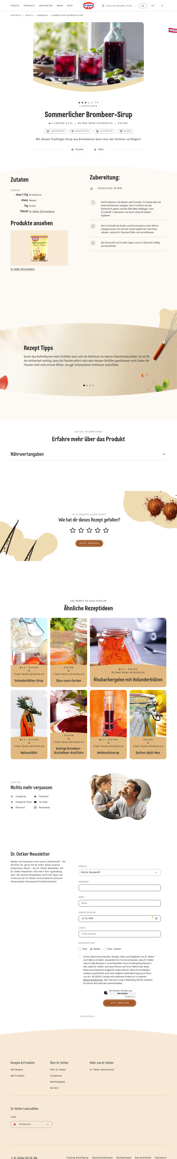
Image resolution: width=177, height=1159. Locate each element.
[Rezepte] (17, 6)
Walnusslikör (29, 724)
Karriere (54, 1088)
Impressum (160, 1158)
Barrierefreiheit (143, 1158)
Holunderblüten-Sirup (29, 652)
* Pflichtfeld (86, 1017)
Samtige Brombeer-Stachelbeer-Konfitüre (68, 724)
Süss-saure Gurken (68, 652)
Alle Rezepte (17, 1070)
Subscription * (87, 943)
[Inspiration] (48, 6)
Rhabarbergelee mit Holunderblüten (128, 652)
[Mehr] (62, 6)
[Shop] (72, 6)
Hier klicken (122, 994)
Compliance (56, 1076)
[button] (88, 98)
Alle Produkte (17, 1076)
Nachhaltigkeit (57, 1082)
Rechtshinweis (124, 1158)
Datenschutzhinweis (102, 1158)
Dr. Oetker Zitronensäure (42, 212)
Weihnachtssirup (108, 724)
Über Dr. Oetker (58, 1070)
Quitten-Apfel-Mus (148, 724)
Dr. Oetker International (102, 1070)
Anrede (83, 866)
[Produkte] (31, 6)
